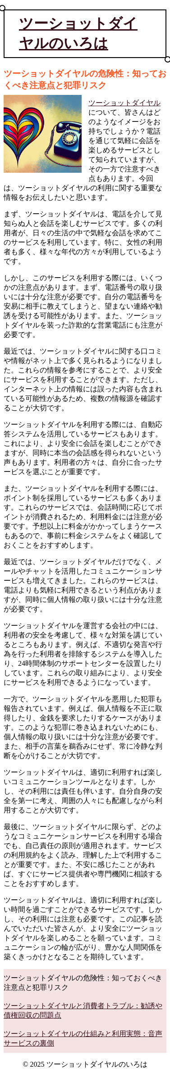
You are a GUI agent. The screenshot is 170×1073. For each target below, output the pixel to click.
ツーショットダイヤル (124, 103)
